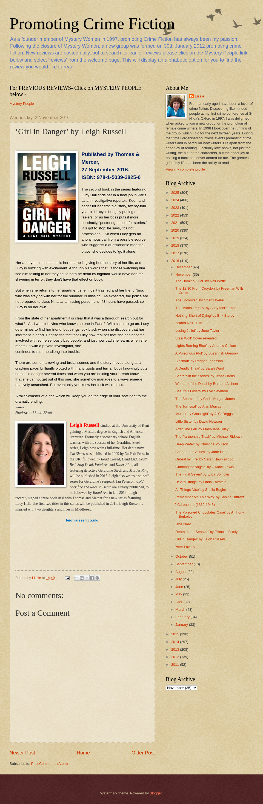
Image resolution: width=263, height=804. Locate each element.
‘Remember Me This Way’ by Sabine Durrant (209, 497)
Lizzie (199, 96)
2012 (175, 657)
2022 (175, 215)
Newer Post (22, 753)
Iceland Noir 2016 (188, 323)
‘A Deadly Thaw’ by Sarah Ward (199, 368)
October (182, 556)
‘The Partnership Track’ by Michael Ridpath (208, 436)
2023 (175, 208)
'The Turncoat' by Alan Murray (198, 406)
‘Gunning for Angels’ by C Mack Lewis (204, 467)
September (184, 564)
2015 (175, 634)
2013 (175, 649)
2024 (175, 200)
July (178, 579)
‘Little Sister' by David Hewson (198, 421)
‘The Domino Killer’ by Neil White (200, 281)
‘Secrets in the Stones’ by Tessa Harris (205, 376)
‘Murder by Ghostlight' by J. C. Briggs (204, 414)
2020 (175, 230)
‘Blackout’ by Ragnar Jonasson (199, 361)
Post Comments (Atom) (49, 764)
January (182, 625)
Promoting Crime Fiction (92, 24)
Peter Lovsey (185, 547)
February (182, 617)
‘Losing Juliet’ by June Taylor (197, 330)
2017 (175, 253)
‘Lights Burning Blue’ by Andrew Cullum (205, 346)
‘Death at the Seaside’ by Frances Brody (206, 532)
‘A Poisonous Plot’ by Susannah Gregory (206, 353)
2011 (175, 664)
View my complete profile (185, 169)
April (179, 602)
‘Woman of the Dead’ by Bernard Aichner (206, 384)
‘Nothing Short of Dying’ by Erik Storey (205, 315)
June (179, 587)
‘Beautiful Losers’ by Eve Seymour (201, 391)
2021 (175, 223)
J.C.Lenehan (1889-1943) (195, 505)
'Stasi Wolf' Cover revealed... (197, 338)
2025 (175, 193)
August (181, 572)
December (184, 267)
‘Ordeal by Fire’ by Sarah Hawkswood (204, 459)
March (180, 609)
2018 (175, 245)
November (184, 274)
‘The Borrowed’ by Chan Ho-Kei (199, 300)
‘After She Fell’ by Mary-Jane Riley (201, 429)
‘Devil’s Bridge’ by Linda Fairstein (200, 482)
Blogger (156, 793)
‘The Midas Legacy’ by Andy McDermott (205, 308)
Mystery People (22, 104)
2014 (175, 642)
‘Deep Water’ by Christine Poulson (201, 444)
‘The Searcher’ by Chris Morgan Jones (205, 399)
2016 (175, 261)
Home (83, 753)
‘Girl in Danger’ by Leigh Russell (200, 539)
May (179, 594)
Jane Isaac (183, 524)
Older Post (143, 753)
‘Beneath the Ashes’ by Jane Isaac (201, 452)
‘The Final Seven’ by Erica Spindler (202, 474)
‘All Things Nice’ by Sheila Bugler (200, 490)
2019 (175, 238)
